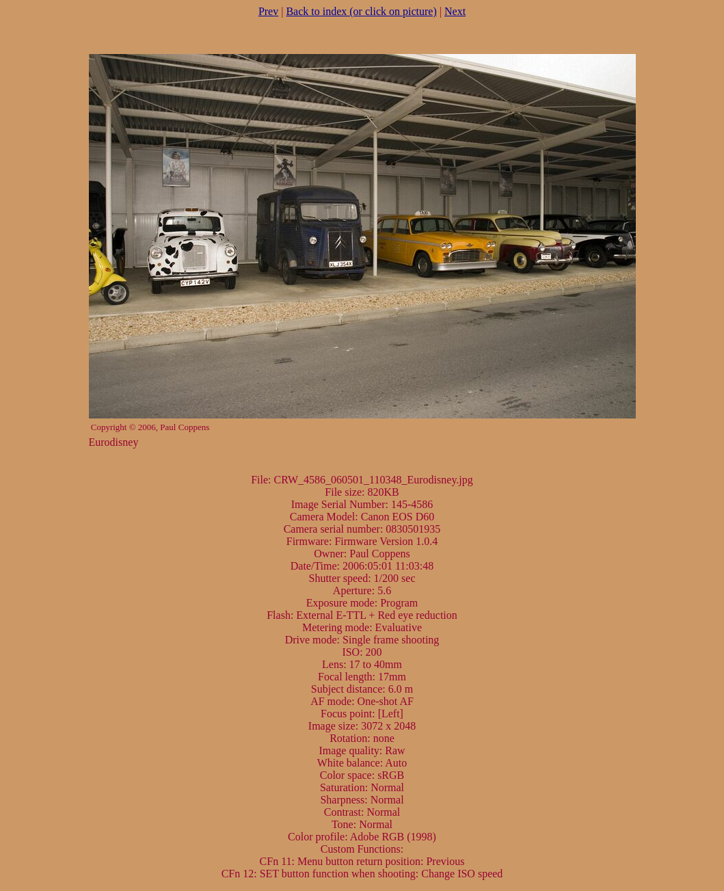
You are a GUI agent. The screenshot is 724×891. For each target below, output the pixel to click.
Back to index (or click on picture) (361, 11)
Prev (268, 11)
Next (455, 11)
